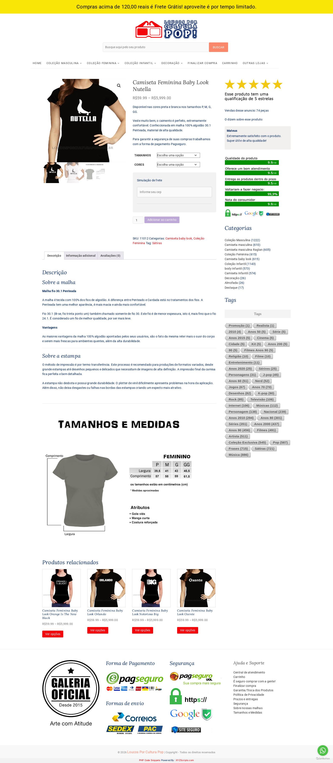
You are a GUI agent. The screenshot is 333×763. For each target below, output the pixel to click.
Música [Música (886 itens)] (238, 455)
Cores (139, 165)
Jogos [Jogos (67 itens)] (237, 387)
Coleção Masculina (74, 63)
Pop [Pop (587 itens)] (280, 442)
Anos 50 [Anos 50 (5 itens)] (256, 332)
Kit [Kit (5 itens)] (256, 344)
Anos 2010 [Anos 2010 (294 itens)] (241, 418)
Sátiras (157, 243)
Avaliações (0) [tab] (110, 255)
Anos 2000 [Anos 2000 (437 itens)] (266, 424)
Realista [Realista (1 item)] (265, 326)
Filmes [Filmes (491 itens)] (266, 430)
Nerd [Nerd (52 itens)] (262, 381)
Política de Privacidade (248, 695)
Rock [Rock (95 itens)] (236, 399)
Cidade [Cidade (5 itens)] (237, 344)
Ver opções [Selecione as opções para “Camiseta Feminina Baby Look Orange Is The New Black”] (52, 634)
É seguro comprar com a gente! (254, 681)
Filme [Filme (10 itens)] (263, 356)
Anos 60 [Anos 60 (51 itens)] (238, 381)
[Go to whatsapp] (322, 750)
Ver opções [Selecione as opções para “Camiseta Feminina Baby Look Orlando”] (97, 630)
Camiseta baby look (178, 238)
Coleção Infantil (150, 63)
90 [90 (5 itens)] (233, 350)
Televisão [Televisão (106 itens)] (262, 399)
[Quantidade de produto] (138, 220)
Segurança (240, 704)
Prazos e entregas (245, 699)
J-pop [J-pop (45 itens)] (271, 375)
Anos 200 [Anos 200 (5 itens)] (277, 344)
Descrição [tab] (54, 255)
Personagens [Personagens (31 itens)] (242, 375)
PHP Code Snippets (149, 760)
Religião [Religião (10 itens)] (238, 356)
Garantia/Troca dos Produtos (253, 690)
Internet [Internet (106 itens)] (239, 405)
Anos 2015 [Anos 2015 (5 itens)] (239, 338)
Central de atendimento (249, 672)
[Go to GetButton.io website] (323, 758)
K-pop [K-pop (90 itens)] (266, 393)
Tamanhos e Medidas (247, 712)
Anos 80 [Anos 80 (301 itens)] (271, 418)
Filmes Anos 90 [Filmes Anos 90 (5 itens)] (258, 350)
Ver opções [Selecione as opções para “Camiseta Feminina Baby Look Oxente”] (187, 630)
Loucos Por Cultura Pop (145, 752)
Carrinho (241, 63)
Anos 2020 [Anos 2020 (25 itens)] (240, 369)
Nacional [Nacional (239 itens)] (275, 412)
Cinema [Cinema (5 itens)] (265, 338)
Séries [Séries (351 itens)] (238, 424)
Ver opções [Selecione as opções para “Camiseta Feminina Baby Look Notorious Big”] (142, 630)
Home (48, 63)
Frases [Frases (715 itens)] (238, 449)
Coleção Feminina (113, 63)
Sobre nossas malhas (247, 708)
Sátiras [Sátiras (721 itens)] (264, 449)
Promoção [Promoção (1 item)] (239, 326)
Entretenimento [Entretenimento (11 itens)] (244, 362)
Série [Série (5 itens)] (279, 332)
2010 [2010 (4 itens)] (235, 332)
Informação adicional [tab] (81, 255)
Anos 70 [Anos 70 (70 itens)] (262, 387)
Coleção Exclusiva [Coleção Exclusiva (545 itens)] (247, 442)
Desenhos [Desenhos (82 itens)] (240, 393)
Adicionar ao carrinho (161, 220)
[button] (119, 86)
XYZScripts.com (185, 760)
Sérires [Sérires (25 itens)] (268, 369)
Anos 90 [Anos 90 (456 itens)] (239, 430)
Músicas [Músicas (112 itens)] (267, 405)
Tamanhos (142, 155)
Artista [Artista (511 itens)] (238, 436)
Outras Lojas (265, 63)
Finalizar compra (214, 63)
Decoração (182, 63)
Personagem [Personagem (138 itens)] (243, 412)
